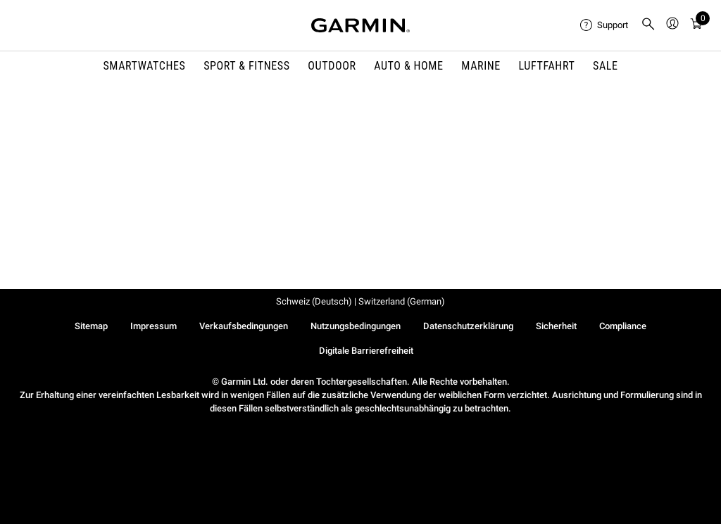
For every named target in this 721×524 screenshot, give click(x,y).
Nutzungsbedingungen (356, 326)
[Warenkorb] (696, 26)
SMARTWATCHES (144, 65)
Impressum (153, 326)
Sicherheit (556, 326)
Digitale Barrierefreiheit (366, 350)
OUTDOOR (332, 65)
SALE (605, 65)
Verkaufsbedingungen (243, 326)
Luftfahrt (547, 65)
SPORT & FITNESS (246, 65)
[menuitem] (604, 25)
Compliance (622, 326)
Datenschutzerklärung (468, 326)
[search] (648, 25)
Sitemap (91, 326)
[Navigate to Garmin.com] (360, 25)
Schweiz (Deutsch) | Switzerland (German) (360, 301)
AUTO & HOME (408, 65)
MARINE (481, 65)
